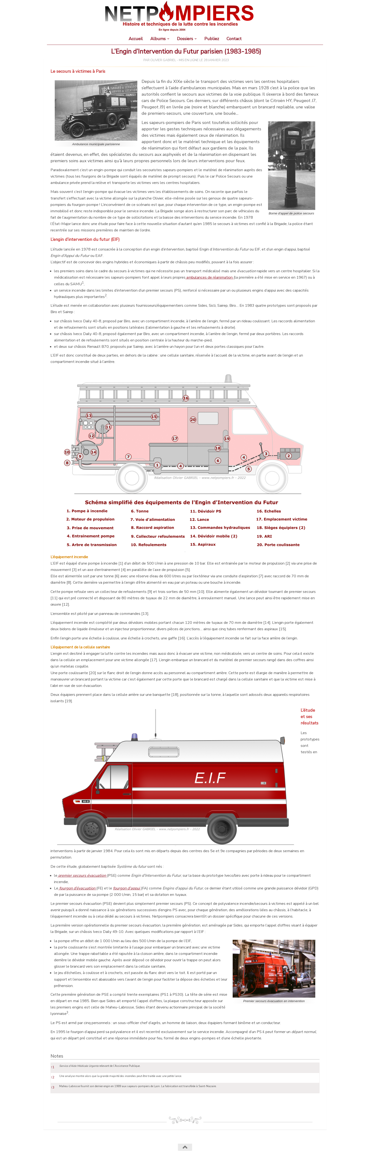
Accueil (136, 39)
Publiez (211, 39)
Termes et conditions (138, 1146)
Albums (158, 39)
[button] (83, 284)
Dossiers (185, 39)
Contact (234, 39)
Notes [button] (56, 1056)
